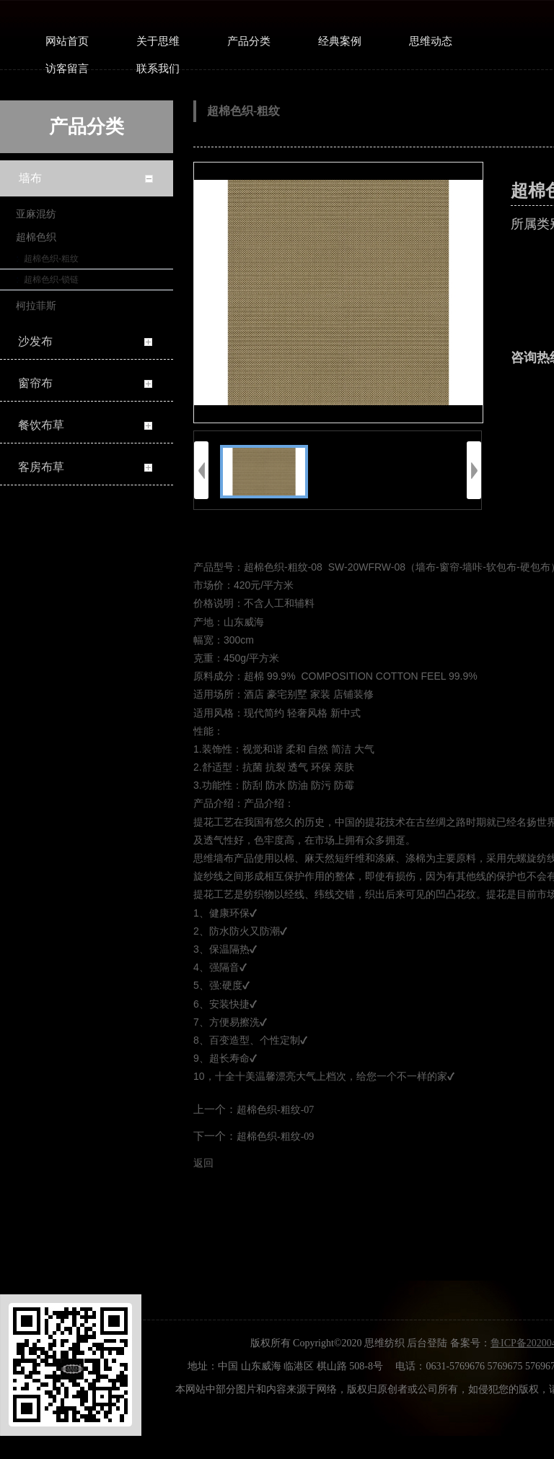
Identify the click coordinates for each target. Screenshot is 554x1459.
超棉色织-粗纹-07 (275, 1109)
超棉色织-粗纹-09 (275, 1136)
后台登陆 (427, 1343)
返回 (203, 1163)
